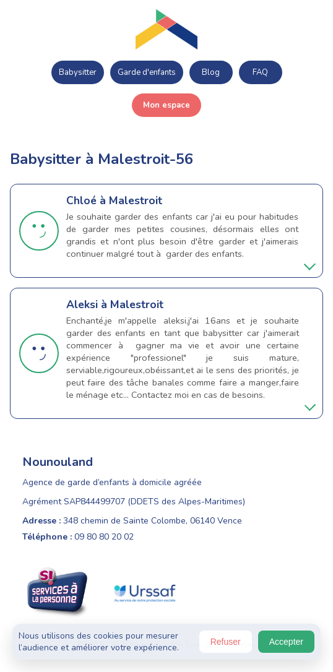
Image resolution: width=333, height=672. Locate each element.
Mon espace (166, 105)
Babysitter (78, 72)
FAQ (260, 72)
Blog (211, 72)
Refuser (225, 642)
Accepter (286, 642)
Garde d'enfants (147, 72)
